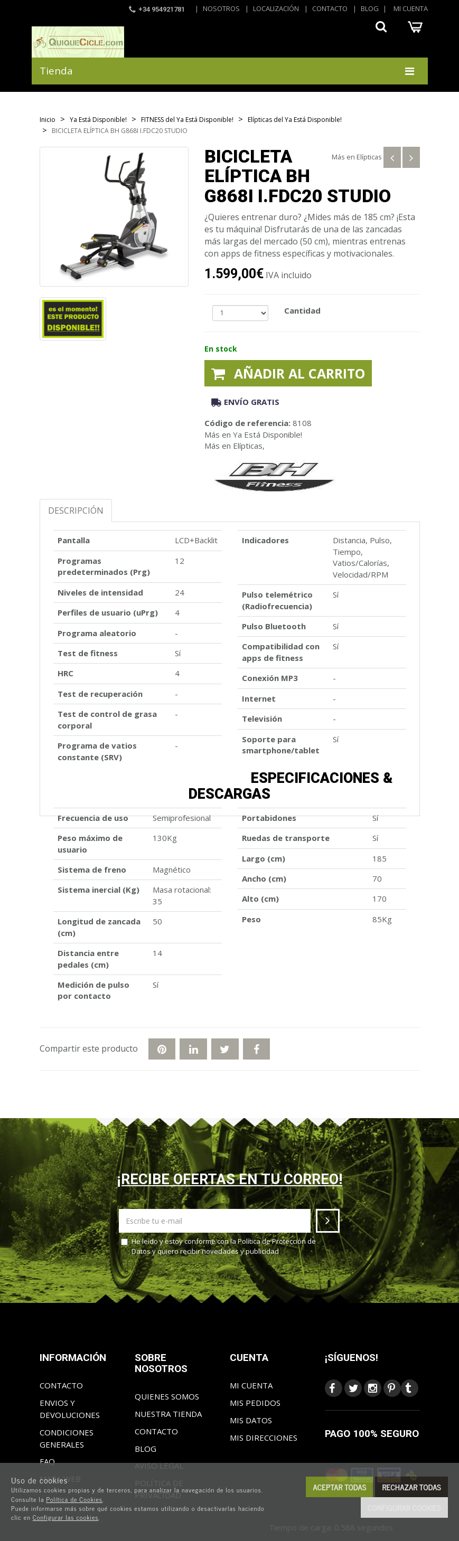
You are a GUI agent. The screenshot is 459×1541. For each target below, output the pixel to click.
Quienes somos (167, 1396)
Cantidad (302, 310)
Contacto (330, 8)
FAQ (47, 1461)
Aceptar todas (339, 1486)
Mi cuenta (411, 8)
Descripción (76, 510)
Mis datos (251, 1420)
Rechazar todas (411, 1486)
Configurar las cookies (66, 1517)
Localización (276, 8)
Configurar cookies (404, 1507)
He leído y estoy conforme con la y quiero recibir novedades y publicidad (218, 1246)
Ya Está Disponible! (267, 434)
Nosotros (221, 8)
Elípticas (369, 157)
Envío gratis (245, 401)
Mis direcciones (263, 1437)
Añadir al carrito (288, 373)
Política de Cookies (74, 1499)
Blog (370, 8)
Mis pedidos (255, 1402)
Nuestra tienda (168, 1413)
